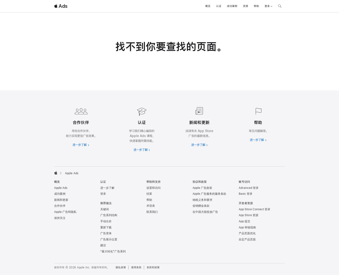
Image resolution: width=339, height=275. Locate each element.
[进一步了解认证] (140, 128)
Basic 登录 (245, 193)
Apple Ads (60, 188)
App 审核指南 (247, 227)
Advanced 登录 (248, 188)
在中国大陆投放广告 (205, 212)
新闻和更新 (61, 200)
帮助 (256, 6)
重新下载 (106, 227)
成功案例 (232, 6)
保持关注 (59, 218)
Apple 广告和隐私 (65, 212)
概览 (207, 6)
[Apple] (55, 173)
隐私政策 (121, 267)
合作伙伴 (59, 205)
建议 (103, 245)
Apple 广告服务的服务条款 (209, 193)
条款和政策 (153, 267)
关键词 (104, 209)
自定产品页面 (247, 239)
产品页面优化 (247, 233)
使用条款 (136, 267)
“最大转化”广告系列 (113, 251)
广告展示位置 (108, 239)
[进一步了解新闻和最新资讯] (198, 126)
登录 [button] (268, 6)
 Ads (60, 6)
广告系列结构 (108, 215)
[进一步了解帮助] (258, 123)
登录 (103, 193)
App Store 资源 (248, 215)
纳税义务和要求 (202, 200)
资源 (245, 6)
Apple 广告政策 (202, 188)
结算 (149, 193)
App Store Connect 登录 (254, 209)
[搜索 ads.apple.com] (279, 6)
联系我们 (152, 212)
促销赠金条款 (201, 205)
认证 (218, 6)
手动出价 (106, 221)
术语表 (150, 205)
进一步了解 (107, 188)
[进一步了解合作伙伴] (81, 126)
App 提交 (244, 221)
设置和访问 (153, 188)
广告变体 (106, 233)
